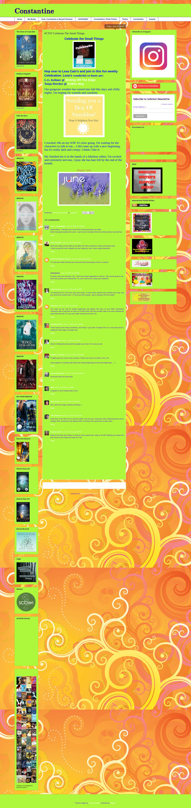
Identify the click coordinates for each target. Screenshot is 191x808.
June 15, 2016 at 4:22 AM (70, 401)
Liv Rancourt (21, 650)
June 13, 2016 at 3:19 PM (64, 387)
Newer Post (49, 485)
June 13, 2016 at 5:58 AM (74, 373)
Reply (53, 235)
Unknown (54, 306)
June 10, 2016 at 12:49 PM (80, 259)
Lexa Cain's (71, 71)
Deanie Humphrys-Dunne (60, 259)
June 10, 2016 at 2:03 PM (70, 273)
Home (19, 19)
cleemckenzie (56, 341)
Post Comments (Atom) (89, 494)
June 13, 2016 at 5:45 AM (74, 355)
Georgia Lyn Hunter (24, 632)
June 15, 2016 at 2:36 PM (71, 432)
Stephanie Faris (57, 324)
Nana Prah (20, 654)
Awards (152, 19)
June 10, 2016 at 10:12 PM (72, 289)
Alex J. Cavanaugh (58, 226)
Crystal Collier (56, 432)
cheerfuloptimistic (58, 373)
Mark (52, 387)
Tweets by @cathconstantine (143, 156)
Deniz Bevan (55, 401)
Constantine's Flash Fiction (105, 19)
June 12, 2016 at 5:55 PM (71, 341)
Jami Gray (20, 636)
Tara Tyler (20, 662)
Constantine (34, 11)
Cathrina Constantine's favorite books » (24, 786)
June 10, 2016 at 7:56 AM (75, 226)
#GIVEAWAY (83, 19)
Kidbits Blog (75, 83)
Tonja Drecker (56, 289)
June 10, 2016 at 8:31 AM (71, 243)
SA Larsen (20, 658)
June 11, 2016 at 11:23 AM (73, 324)
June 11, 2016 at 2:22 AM (68, 306)
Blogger (113, 803)
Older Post (119, 485)
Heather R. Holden (58, 355)
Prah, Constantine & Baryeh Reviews (57, 19)
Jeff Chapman (56, 415)
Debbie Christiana (23, 628)
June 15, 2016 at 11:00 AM (72, 415)
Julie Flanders (56, 243)
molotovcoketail (94, 803)
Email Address (139, 107)
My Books (32, 19)
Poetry (125, 19)
